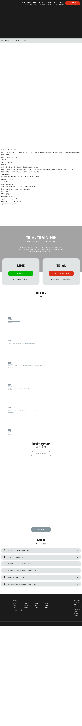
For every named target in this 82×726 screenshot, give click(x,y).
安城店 (36, 609)
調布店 (14, 607)
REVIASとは (29, 3)
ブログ (56, 3)
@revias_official (41, 454)
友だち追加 (21, 273)
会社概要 (76, 617)
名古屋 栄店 (26, 611)
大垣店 (14, 609)
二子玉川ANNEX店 (17, 613)
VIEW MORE (41, 533)
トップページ (23, 3)
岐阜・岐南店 (27, 609)
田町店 (46, 611)
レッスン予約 (72, 3)
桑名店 (46, 607)
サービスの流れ (41, 3)
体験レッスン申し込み (61, 273)
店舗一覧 (49, 3)
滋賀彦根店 (26, 607)
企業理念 (76, 619)
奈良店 (36, 607)
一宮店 (14, 611)
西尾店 (46, 609)
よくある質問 (62, 3)
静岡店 (36, 611)
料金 (35, 3)
